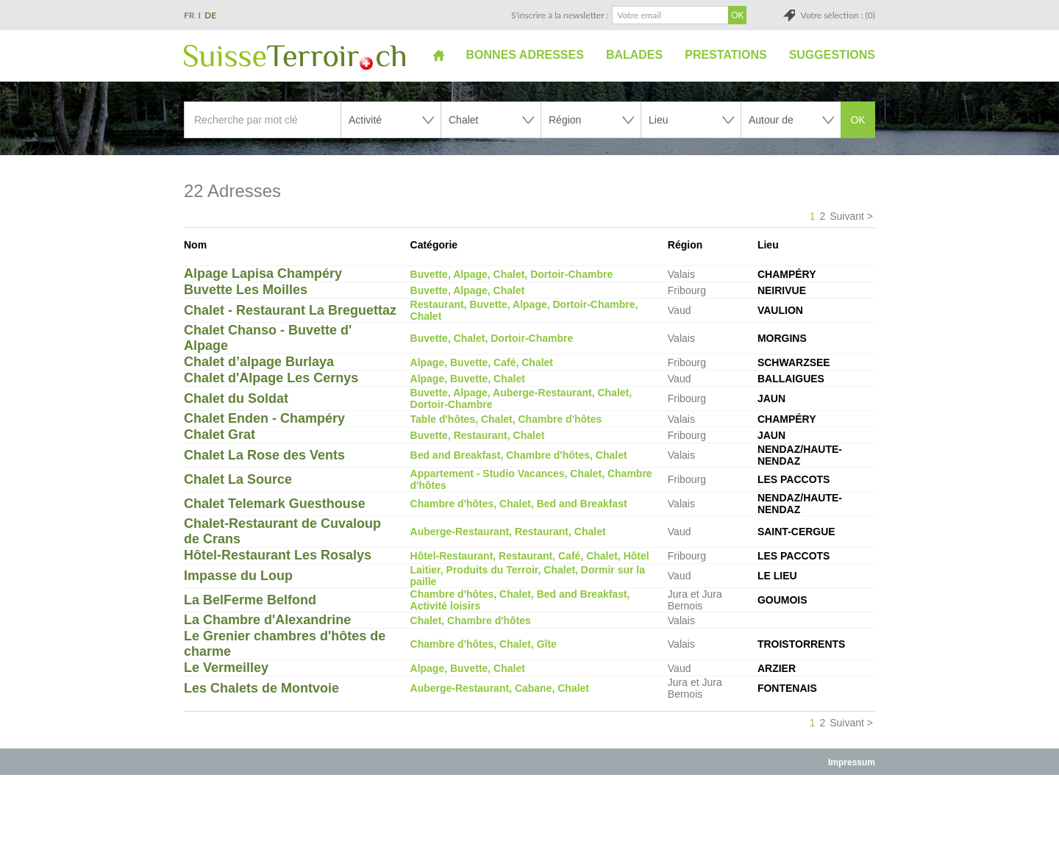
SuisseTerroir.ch (294, 57)
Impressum (851, 762)
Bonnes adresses (525, 55)
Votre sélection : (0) (837, 15)
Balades (634, 55)
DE (210, 15)
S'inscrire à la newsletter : (560, 15)
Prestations (725, 55)
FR (189, 15)
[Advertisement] (529, 809)
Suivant (847, 216)
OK (857, 120)
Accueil (438, 55)
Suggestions (832, 55)
